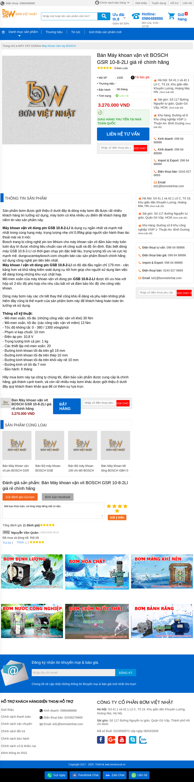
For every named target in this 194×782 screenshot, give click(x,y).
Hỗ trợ (174, 3)
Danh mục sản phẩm (23, 32)
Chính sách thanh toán (16, 716)
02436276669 (73, 717)
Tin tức (75, 32)
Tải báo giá (140, 77)
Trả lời (7, 542)
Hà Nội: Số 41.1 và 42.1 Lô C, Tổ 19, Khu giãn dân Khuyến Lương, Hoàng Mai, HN (164, 202)
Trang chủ (9, 45)
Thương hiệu (54, 32)
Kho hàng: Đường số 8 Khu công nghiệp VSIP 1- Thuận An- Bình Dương (164, 229)
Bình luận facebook (57, 497)
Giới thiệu (141, 3)
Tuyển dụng (159, 3)
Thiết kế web (102, 764)
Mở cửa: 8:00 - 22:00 (154, 20)
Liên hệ (187, 3)
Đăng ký (125, 673)
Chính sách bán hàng (113, 2)
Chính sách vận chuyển (16, 724)
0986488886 (68, 710)
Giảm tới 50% (121, 18)
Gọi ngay (56, 775)
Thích (19, 542)
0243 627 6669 (173, 270)
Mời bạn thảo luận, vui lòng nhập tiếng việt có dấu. (53, 510)
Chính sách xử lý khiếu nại (18, 746)
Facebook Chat (85, 775)
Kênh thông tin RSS (14, 753)
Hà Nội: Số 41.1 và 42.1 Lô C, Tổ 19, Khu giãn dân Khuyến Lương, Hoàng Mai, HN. (172, 85)
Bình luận (121, 68)
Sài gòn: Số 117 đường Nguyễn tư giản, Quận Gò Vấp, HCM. (171, 103)
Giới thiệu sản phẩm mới (105, 32)
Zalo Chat (114, 775)
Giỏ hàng (182, 17)
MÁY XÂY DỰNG (28, 45)
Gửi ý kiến (117, 517)
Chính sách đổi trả (13, 731)
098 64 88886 (176, 247)
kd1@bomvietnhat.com (169, 186)
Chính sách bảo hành (15, 738)
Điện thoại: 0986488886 (17, 3)
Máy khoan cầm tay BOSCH (59, 45)
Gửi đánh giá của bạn (20, 497)
